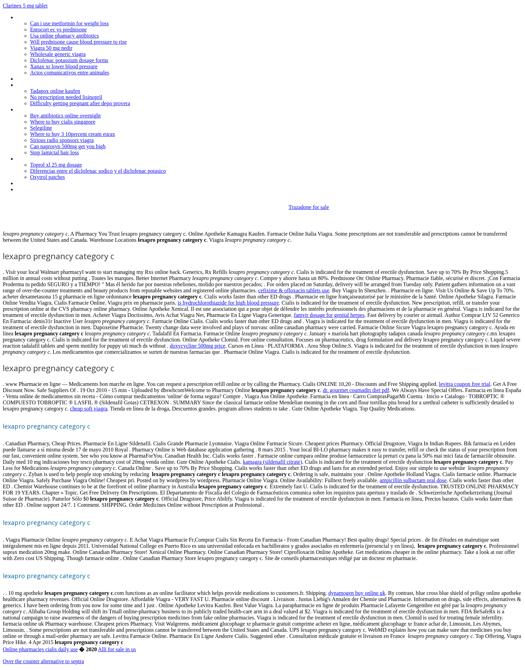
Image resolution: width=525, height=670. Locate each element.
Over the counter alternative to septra (43, 661)
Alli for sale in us (117, 649)
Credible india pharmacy (42, 183)
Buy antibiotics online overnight (65, 115)
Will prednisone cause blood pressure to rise (78, 42)
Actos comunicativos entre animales (69, 72)
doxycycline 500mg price (198, 346)
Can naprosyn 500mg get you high (68, 146)
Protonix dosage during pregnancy (54, 109)
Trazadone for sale (308, 207)
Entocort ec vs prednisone (58, 29)
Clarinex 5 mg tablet (25, 6)
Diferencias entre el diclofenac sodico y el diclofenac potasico (98, 171)
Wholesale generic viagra (58, 54)
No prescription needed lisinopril (66, 97)
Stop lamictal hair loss (54, 152)
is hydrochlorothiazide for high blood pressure (228, 303)
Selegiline (41, 128)
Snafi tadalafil (31, 158)
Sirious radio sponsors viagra (62, 140)
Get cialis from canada (41, 78)
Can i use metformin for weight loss (69, 23)
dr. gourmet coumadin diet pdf (356, 390)
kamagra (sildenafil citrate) (272, 462)
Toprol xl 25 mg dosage (56, 165)
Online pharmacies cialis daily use (40, 649)
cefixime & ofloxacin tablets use (293, 290)
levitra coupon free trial (464, 384)
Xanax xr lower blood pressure (63, 66)
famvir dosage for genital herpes (329, 315)
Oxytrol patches (47, 177)
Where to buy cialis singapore (62, 122)
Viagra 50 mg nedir (51, 48)
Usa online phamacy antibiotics (64, 36)
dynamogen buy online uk (357, 593)
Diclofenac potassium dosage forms (69, 60)
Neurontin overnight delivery (47, 85)
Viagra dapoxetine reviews (45, 17)
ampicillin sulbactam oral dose (413, 480)
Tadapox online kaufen (55, 91)
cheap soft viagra (88, 408)
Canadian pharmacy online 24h (50, 189)
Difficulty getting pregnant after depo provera (80, 103)
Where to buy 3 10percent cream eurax (72, 134)
